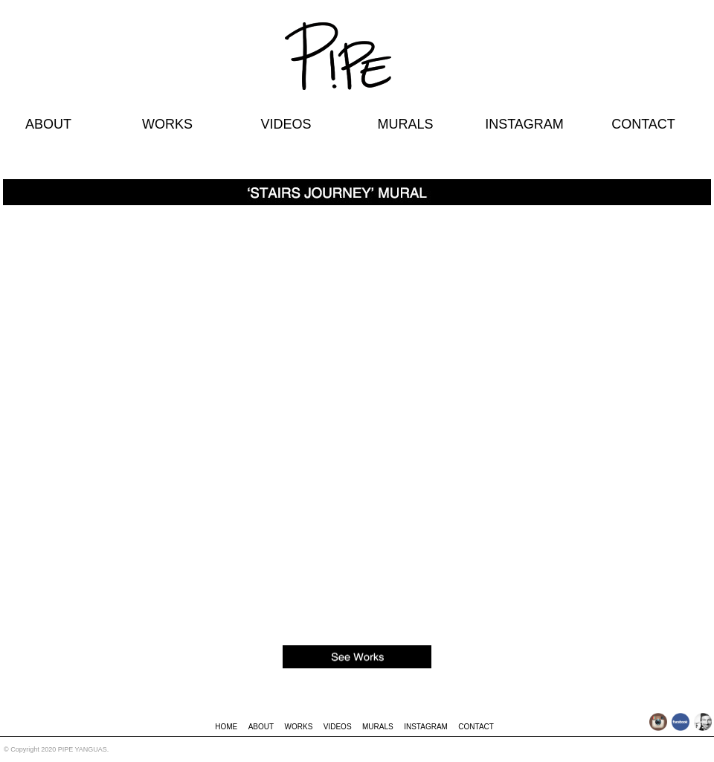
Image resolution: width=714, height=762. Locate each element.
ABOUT (48, 124)
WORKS (167, 124)
